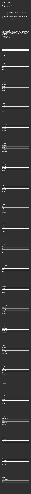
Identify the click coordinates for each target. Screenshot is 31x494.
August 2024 (4, 63)
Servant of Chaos (6, 2)
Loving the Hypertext (5, 445)
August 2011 (3, 244)
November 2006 (4, 353)
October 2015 (4, 149)
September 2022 (4, 73)
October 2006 (4, 355)
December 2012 (4, 214)
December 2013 (4, 191)
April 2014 (3, 183)
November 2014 (4, 170)
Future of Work (4, 433)
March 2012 (3, 231)
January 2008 (4, 326)
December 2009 (4, 282)
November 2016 (4, 124)
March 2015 (3, 162)
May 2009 (3, 296)
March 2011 (3, 254)
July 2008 (3, 315)
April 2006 (3, 366)
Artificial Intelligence (5, 393)
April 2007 (3, 343)
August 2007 (4, 336)
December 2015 (4, 145)
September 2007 (4, 334)
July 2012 (3, 223)
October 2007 (4, 332)
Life (2, 443)
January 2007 (4, 349)
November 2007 (4, 330)
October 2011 (4, 240)
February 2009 (4, 301)
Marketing (3, 447)
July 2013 (3, 200)
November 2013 (4, 193)
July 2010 (3, 269)
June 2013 (3, 202)
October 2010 (4, 263)
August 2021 (4, 80)
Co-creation (3, 403)
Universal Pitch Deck (6, 38)
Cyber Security (4, 414)
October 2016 (4, 126)
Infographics (4, 439)
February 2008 (4, 324)
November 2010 (4, 261)
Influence (3, 437)
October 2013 (4, 195)
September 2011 (4, 242)
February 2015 (4, 164)
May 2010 (3, 273)
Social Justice (4, 464)
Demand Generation (5, 418)
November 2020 (4, 86)
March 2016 (3, 139)
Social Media (4, 466)
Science (3, 456)
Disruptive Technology (5, 426)
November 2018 (4, 101)
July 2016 (3, 132)
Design (3, 420)
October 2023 (4, 65)
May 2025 (3, 61)
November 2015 (4, 147)
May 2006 (3, 364)
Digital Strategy (4, 424)
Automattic (15, 491)
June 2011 (3, 248)
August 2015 (4, 153)
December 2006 (4, 351)
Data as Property (4, 416)
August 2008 (4, 313)
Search (3, 458)
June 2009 (3, 294)
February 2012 (4, 233)
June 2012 (3, 225)
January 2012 (4, 235)
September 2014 (4, 174)
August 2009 (4, 290)
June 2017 (3, 113)
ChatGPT (3, 401)
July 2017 (3, 111)
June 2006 (3, 362)
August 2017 (4, 109)
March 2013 (3, 208)
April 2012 (3, 229)
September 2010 (4, 265)
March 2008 (3, 322)
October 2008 (4, 309)
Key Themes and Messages (6, 37)
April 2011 (3, 252)
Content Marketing (4, 407)
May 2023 (3, 71)
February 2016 (4, 141)
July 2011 (3, 246)
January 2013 (4, 212)
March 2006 (3, 368)
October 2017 (4, 107)
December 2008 (4, 305)
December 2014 (4, 168)
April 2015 (3, 160)
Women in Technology (5, 479)
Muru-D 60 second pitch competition (20, 19)
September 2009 (4, 288)
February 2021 (4, 84)
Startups (6, 14)
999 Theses (3, 386)
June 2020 (3, 90)
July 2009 (3, 292)
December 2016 (4, 122)
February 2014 (4, 187)
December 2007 (4, 328)
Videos (3, 475)
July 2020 (3, 88)
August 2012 (4, 221)
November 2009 (4, 284)
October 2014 (4, 172)
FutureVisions (4, 435)
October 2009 (4, 286)
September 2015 (4, 151)
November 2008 (4, 307)
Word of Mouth (4, 481)
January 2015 (4, 166)
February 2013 (4, 210)
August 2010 (4, 267)
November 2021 (4, 78)
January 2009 (4, 303)
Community (3, 405)
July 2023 (3, 67)
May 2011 (3, 250)
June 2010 (3, 271)
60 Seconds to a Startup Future (14, 13)
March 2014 (3, 185)
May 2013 (3, 204)
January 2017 (4, 120)
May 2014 (3, 181)
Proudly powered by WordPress (5, 491)
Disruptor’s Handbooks (5, 34)
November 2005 (4, 376)
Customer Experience (5, 412)
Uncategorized (4, 473)
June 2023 (3, 69)
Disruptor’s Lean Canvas (6, 36)
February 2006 (4, 370)
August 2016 (4, 130)
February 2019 (4, 99)
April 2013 (3, 206)
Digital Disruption (4, 422)
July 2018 (3, 103)
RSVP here (5, 26)
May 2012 (3, 227)
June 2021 (3, 82)
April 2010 (3, 275)
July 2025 (3, 59)
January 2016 (4, 143)
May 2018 (3, 105)
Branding (3, 399)
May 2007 (3, 341)
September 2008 (4, 311)
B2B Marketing (4, 395)
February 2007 (4, 347)
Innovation (3, 14)
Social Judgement (4, 462)
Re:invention (4, 454)
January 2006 (4, 372)
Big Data (3, 397)
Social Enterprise (4, 460)
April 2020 (3, 92)
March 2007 (3, 345)
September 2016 (4, 128)
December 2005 (4, 374)
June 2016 (3, 134)
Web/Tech (3, 477)
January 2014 (4, 189)
